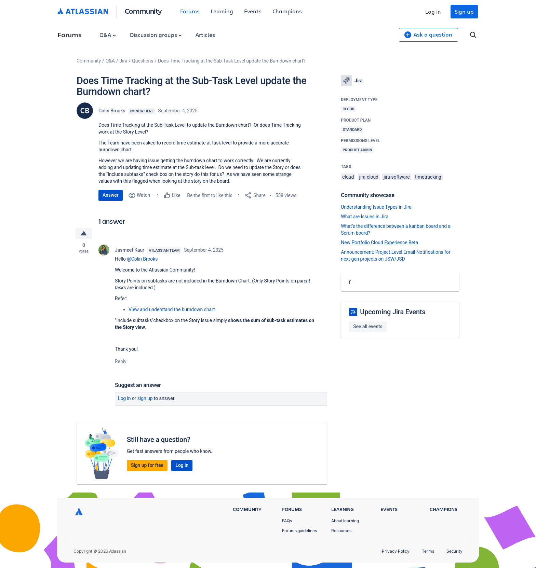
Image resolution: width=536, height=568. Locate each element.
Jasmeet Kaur (129, 250)
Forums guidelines (299, 530)
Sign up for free (147, 465)
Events (253, 11)
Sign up (464, 11)
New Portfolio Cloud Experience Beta (379, 242)
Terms (428, 551)
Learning (222, 11)
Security (454, 551)
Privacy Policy (396, 551)
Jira (124, 61)
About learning (345, 520)
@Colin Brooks (142, 259)
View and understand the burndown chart (172, 309)
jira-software (397, 177)
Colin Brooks (111, 110)
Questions (142, 61)
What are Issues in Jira (364, 216)
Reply (120, 361)
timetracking (428, 177)
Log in (433, 11)
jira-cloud (368, 177)
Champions (287, 11)
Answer (111, 195)
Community (143, 11)
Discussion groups (156, 34)
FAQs (287, 520)
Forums (190, 11)
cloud (348, 177)
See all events (367, 326)
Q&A (107, 34)
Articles (205, 34)
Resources (341, 530)
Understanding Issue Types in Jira (376, 207)
